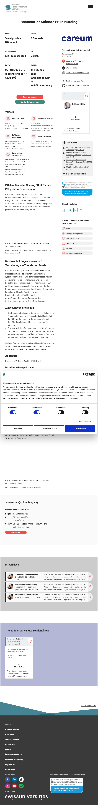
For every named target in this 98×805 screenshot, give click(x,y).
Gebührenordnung (41, 85)
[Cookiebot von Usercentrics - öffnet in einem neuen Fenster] (84, 374)
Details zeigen (85, 421)
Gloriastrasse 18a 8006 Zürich (68, 55)
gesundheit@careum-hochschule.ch (72, 62)
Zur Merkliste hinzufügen (74, 81)
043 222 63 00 (69, 68)
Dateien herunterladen (76, 173)
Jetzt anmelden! (30, 97)
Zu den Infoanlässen (30, 102)
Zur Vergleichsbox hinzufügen (75, 85)
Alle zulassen (80, 429)
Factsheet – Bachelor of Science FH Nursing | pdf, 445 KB (78, 148)
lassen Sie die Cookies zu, (21, 243)
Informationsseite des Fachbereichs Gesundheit (26, 349)
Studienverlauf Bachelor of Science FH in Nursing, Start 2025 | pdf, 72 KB (79, 162)
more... (75, 112)
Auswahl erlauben (49, 429)
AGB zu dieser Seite (88, 706)
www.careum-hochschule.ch (75, 72)
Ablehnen (18, 429)
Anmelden (15, 532)
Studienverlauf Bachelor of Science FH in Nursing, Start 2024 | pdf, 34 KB (78, 154)
